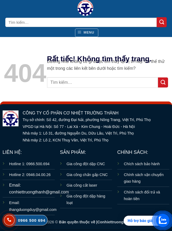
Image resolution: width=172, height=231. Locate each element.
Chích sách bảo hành (142, 164)
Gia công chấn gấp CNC (87, 175)
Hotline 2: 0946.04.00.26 (30, 175)
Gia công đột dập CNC (86, 164)
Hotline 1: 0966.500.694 (29, 164)
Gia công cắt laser (82, 185)
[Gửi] (162, 22)
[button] (86, 33)
